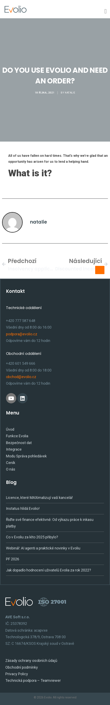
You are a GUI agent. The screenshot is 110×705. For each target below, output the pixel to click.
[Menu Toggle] (105, 11)
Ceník (10, 462)
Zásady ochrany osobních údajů (31, 660)
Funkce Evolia (17, 436)
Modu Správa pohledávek (26, 456)
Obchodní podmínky (21, 667)
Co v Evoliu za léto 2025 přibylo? (32, 537)
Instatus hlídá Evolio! (23, 508)
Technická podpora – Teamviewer (33, 680)
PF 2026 (12, 559)
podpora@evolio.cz (21, 334)
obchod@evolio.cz (21, 377)
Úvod (10, 429)
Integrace (14, 449)
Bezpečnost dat (19, 443)
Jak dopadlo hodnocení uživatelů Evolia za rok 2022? (48, 570)
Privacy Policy (16, 674)
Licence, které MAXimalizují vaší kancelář (39, 497)
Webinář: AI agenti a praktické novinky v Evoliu (43, 548)
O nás (10, 469)
